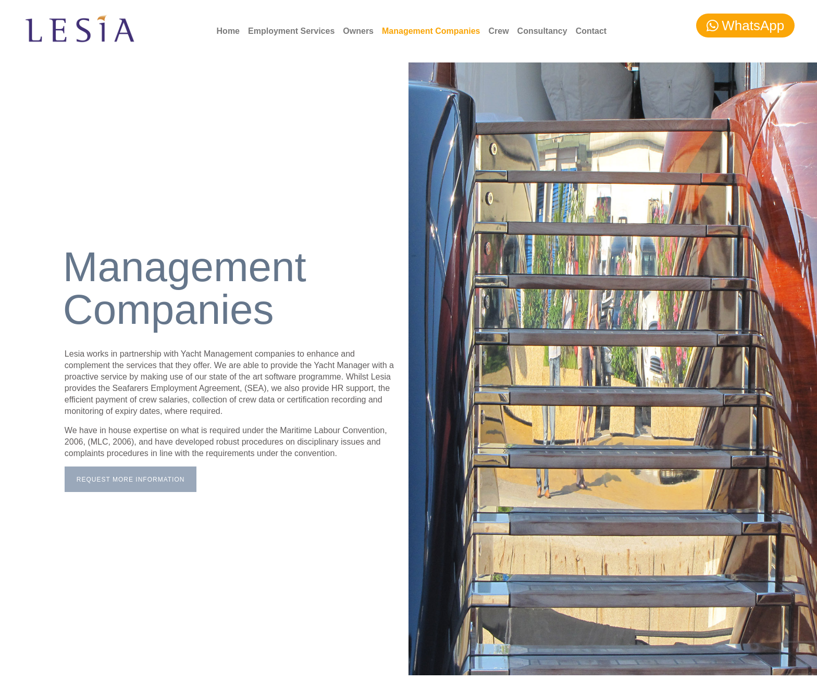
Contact (591, 31)
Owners (358, 31)
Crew (498, 31)
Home (228, 31)
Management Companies (431, 31)
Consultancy (542, 31)
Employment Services (291, 31)
